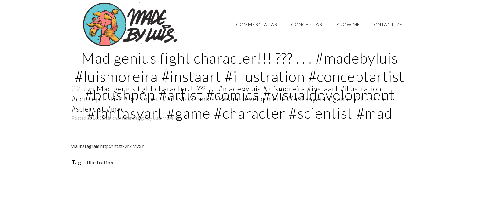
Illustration (100, 162)
